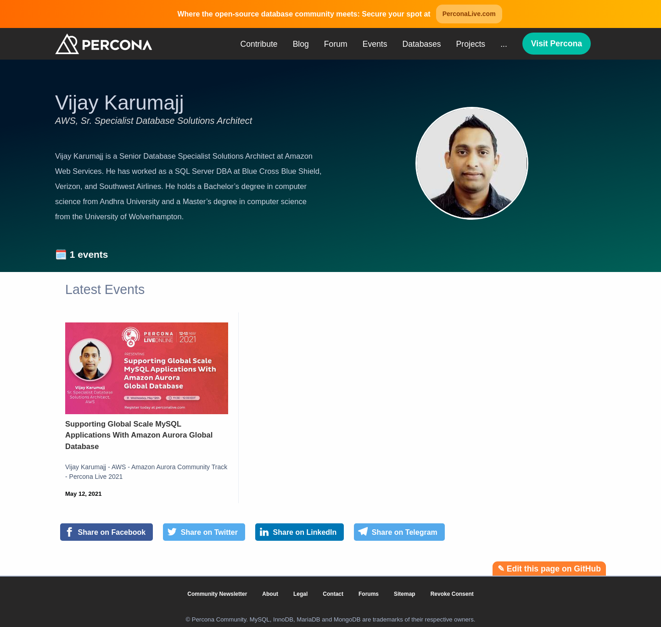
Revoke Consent (452, 594)
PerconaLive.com (469, 13)
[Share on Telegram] (408, 532)
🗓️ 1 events (81, 254)
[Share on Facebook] (108, 532)
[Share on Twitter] (208, 532)
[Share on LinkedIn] (306, 532)
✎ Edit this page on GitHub (549, 568)
